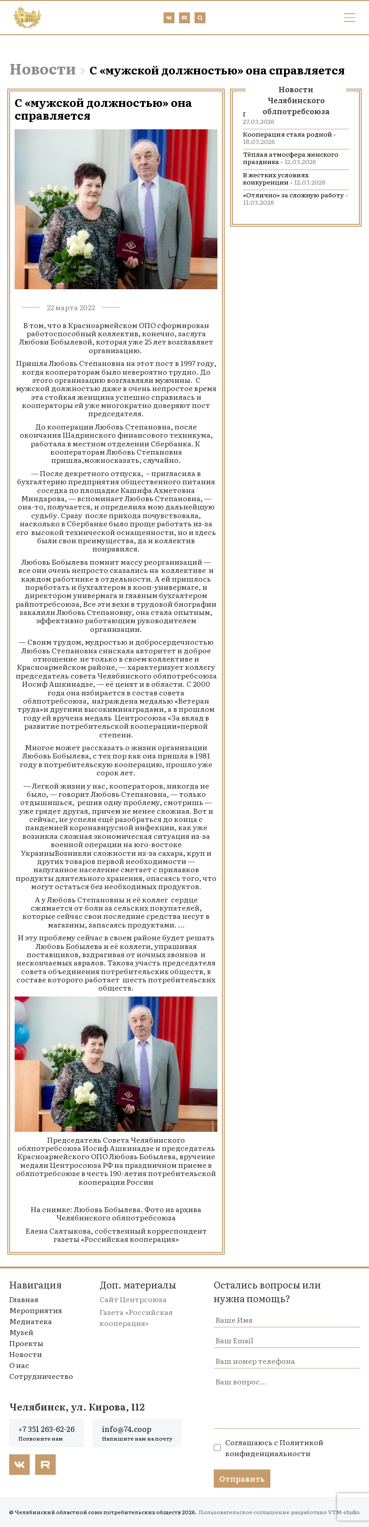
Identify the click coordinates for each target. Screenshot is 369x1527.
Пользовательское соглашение (244, 1512)
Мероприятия (35, 1309)
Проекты (26, 1342)
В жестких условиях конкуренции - (284, 178)
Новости (42, 68)
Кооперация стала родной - (289, 137)
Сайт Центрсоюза (133, 1299)
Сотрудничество (41, 1375)
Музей (21, 1331)
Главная (23, 1299)
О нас (19, 1364)
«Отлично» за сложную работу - (295, 198)
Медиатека (30, 1320)
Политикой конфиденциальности (274, 1447)
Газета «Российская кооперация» (136, 1317)
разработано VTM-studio (325, 1512)
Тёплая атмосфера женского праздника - (290, 157)
